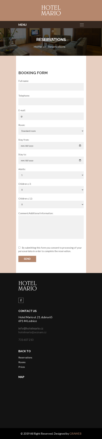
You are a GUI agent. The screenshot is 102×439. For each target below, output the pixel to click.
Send (27, 258)
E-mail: (22, 110)
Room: (21, 125)
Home (38, 46)
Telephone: (24, 95)
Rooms (22, 362)
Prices (21, 366)
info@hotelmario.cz (30, 328)
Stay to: (22, 154)
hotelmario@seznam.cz (32, 332)
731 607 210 (25, 339)
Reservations (56, 46)
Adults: (22, 169)
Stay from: (23, 139)
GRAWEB (75, 433)
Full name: (23, 80)
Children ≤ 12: (25, 198)
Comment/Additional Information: (35, 213)
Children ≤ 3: (24, 183)
